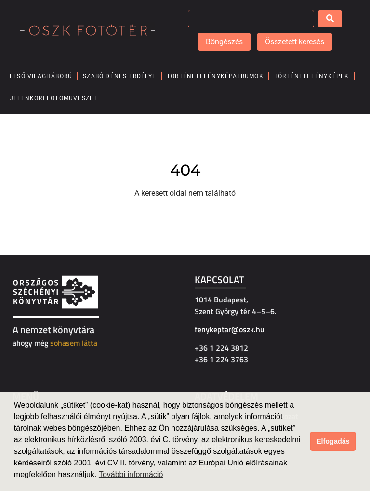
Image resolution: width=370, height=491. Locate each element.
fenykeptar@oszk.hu (229, 329)
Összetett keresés (294, 41)
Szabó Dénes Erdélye (119, 76)
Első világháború (41, 76)
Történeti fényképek (311, 76)
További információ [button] (131, 474)
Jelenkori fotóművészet (53, 98)
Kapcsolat (219, 279)
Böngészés (224, 41)
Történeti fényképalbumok (215, 76)
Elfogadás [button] (333, 441)
